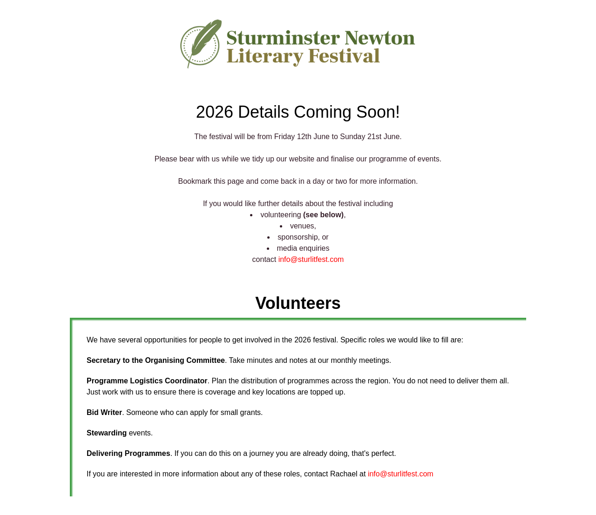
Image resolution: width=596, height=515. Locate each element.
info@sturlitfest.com (311, 259)
